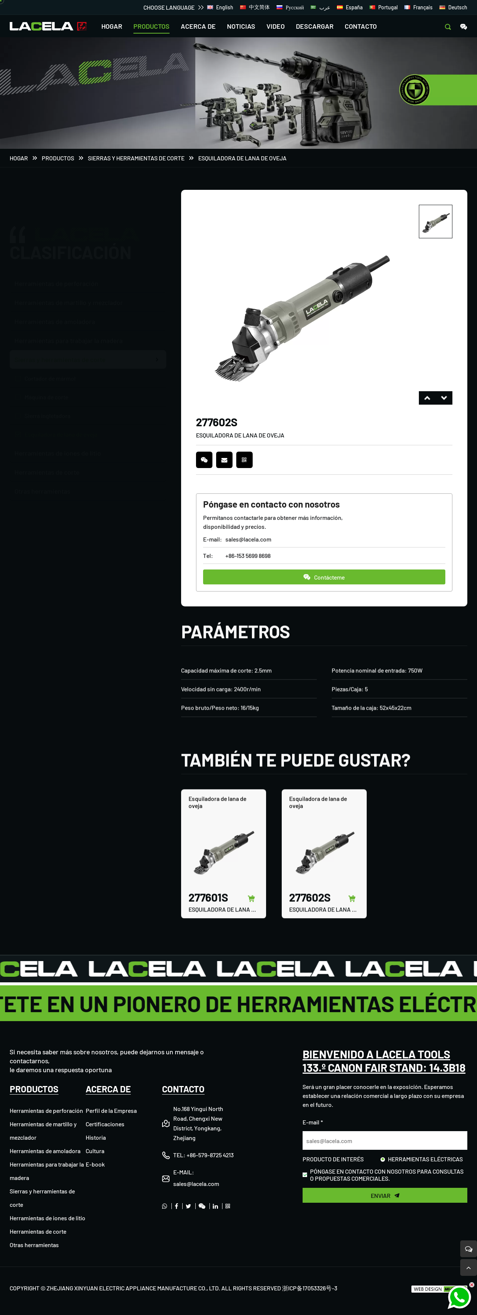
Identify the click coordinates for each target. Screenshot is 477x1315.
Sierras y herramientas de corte (136, 157)
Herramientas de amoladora (45, 1150)
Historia (96, 1137)
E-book (95, 1164)
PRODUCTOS (151, 26)
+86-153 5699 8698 (248, 555)
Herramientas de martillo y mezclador (69, 266)
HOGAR (111, 26)
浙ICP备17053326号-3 (309, 1288)
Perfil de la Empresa (111, 1110)
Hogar (19, 157)
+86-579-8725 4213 (210, 1154)
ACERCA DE (198, 26)
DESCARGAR (315, 26)
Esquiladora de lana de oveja (242, 157)
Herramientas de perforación (56, 247)
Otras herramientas (34, 1244)
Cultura (95, 1150)
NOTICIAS (241, 26)
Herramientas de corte (38, 1231)
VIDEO (275, 26)
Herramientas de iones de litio (47, 1217)
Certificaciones (105, 1123)
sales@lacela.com (248, 539)
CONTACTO (361, 26)
